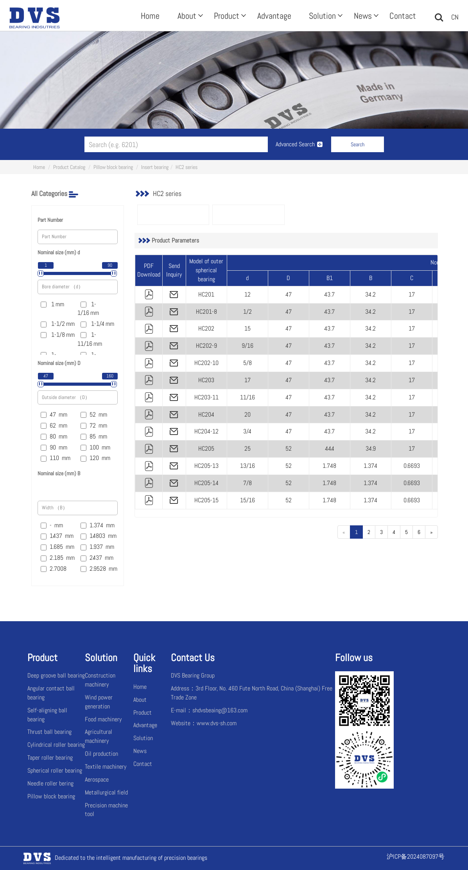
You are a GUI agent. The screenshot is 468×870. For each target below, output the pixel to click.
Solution (325, 15)
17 (412, 294)
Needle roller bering (50, 783)
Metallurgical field (106, 792)
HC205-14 (206, 483)
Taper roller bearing (50, 757)
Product (229, 15)
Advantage (274, 15)
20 (247, 414)
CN (455, 17)
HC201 (206, 294)
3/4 (247, 431)
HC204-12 (206, 431)
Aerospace (97, 779)
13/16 (247, 466)
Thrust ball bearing (49, 732)
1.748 (329, 466)
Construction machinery (100, 679)
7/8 (247, 483)
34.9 (371, 448)
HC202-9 (206, 346)
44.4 (329, 448)
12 (247, 294)
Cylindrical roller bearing (56, 745)
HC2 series (186, 167)
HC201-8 (206, 311)
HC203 (206, 380)
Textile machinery (105, 766)
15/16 (247, 500)
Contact (402, 15)
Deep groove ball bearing (56, 675)
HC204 (206, 414)
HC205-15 (206, 500)
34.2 (370, 294)
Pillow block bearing (113, 167)
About (189, 15)
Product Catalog (69, 167)
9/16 (247, 346)
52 (288, 448)
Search (357, 144)
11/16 (247, 397)
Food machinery (103, 719)
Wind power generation (99, 701)
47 (288, 294)
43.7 (329, 294)
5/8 (247, 363)
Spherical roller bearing (54, 770)
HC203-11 (206, 397)
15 (247, 328)
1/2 (247, 311)
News (365, 15)
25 (247, 448)
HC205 (206, 448)
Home (150, 15)
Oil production (101, 754)
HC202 (206, 328)
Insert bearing (155, 167)
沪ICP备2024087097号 (416, 856)
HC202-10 (206, 363)
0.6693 (411, 466)
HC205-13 (206, 466)
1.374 (370, 466)
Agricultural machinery (98, 736)
